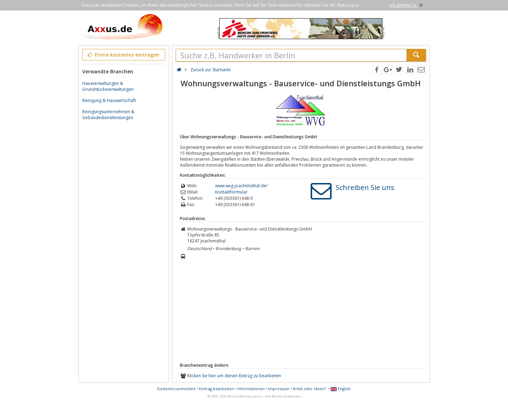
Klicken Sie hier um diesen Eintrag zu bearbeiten (234, 376)
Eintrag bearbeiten (216, 388)
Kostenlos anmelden (176, 388)
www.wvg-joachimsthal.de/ (241, 186)
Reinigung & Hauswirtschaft (109, 100)
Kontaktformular (231, 192)
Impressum (278, 388)
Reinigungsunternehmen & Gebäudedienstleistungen (108, 115)
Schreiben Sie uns (365, 187)
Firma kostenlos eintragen (123, 54)
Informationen (251, 388)
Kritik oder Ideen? (309, 388)
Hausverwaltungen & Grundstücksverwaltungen (108, 86)
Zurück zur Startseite (210, 70)
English (341, 388)
